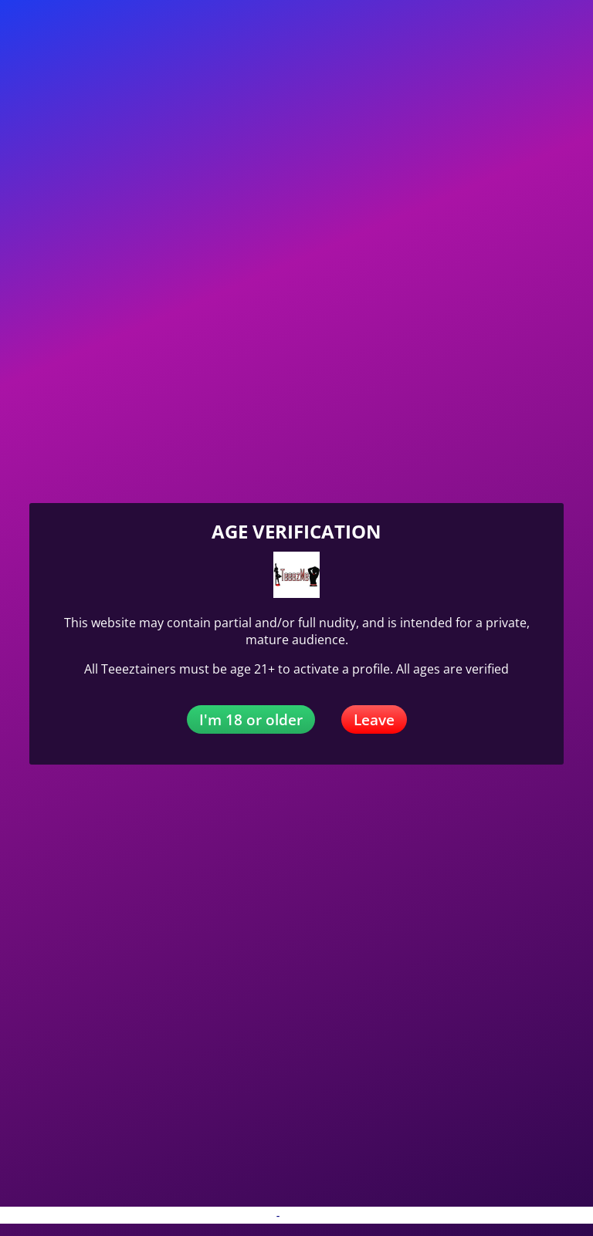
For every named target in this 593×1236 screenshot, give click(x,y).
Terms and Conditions (335, 1216)
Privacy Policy (239, 1216)
